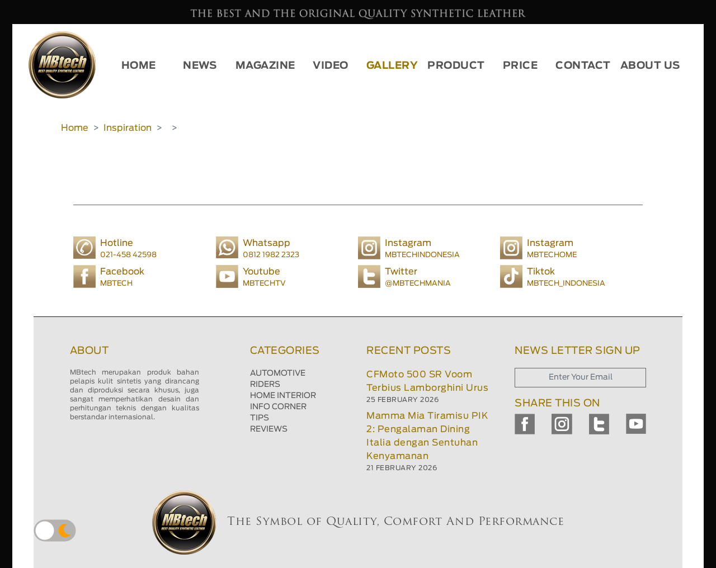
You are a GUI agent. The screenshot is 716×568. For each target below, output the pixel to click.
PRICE (520, 66)
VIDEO (330, 66)
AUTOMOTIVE (277, 373)
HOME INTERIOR (283, 396)
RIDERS (265, 385)
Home (74, 128)
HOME (138, 66)
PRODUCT (456, 66)
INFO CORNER (278, 407)
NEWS (199, 66)
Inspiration (127, 128)
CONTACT (583, 66)
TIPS (259, 418)
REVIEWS (269, 429)
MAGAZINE (265, 66)
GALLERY (392, 66)
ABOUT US (650, 66)
